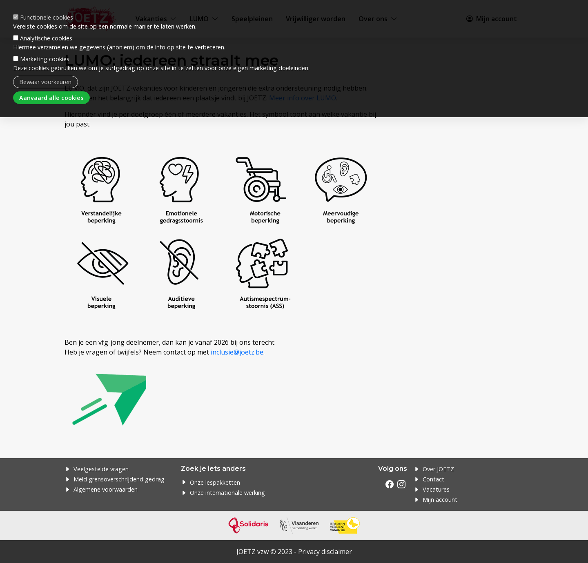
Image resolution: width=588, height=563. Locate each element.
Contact (433, 479)
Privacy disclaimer (325, 551)
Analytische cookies (46, 27)
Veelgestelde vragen (101, 469)
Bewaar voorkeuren (45, 71)
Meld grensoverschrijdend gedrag (119, 479)
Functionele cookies (46, 6)
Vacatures (436, 489)
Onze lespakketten (215, 482)
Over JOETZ (438, 469)
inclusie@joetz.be (237, 352)
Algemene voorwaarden (106, 489)
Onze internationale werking (227, 493)
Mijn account (440, 499)
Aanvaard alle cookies (51, 86)
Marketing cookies (44, 48)
